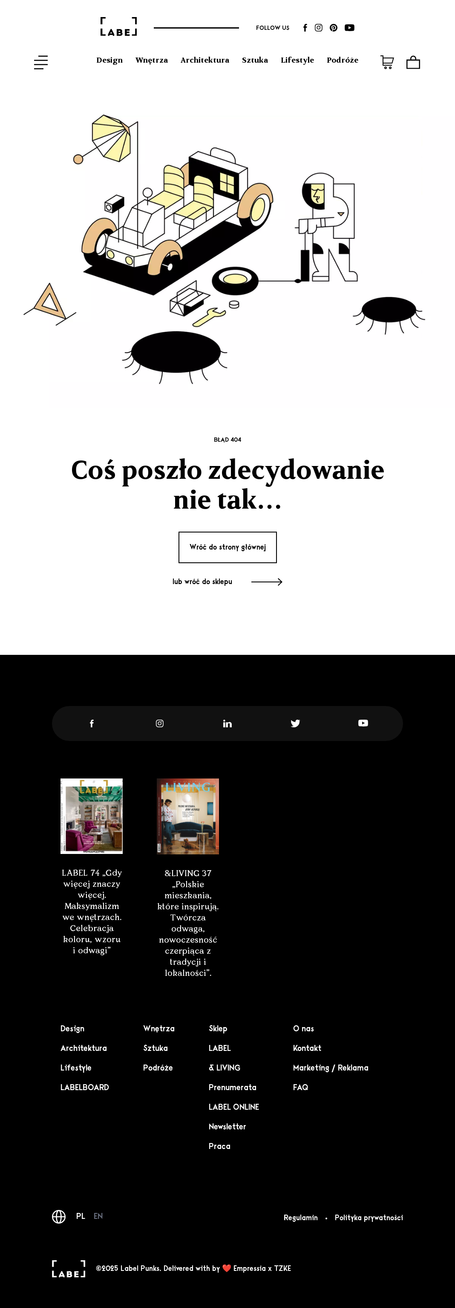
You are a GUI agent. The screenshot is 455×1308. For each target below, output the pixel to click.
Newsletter (227, 1126)
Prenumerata (232, 1087)
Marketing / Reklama (331, 1068)
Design (109, 60)
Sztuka (255, 60)
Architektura (205, 60)
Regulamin (301, 1218)
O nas (303, 1028)
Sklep (218, 1028)
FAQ (300, 1087)
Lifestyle (297, 60)
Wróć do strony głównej (228, 547)
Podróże (342, 60)
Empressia (249, 1269)
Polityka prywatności (369, 1218)
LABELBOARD (84, 1087)
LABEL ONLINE (234, 1107)
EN (98, 1216)
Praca (219, 1146)
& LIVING (224, 1068)
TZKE (282, 1269)
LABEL (220, 1048)
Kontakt (307, 1048)
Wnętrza (151, 60)
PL (80, 1216)
